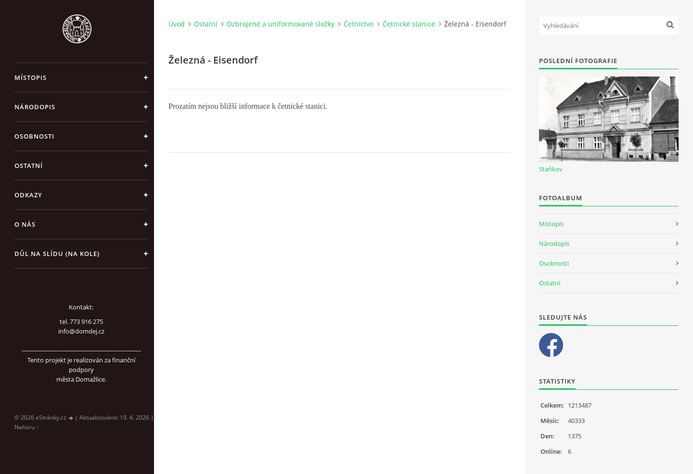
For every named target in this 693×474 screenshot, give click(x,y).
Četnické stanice (409, 23)
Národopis (34, 106)
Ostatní (28, 165)
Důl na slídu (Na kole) (57, 253)
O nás (25, 224)
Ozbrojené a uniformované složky (280, 23)
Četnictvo (358, 23)
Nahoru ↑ (26, 427)
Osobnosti (34, 136)
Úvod (176, 23)
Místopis (30, 77)
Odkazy (28, 195)
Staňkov (551, 169)
